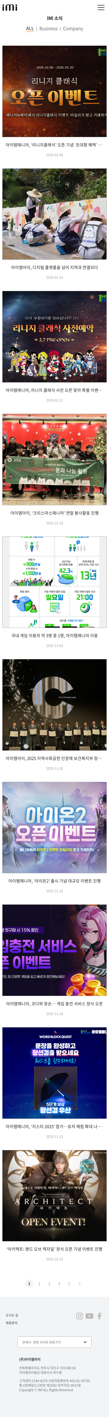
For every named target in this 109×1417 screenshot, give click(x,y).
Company (73, 28)
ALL (30, 28)
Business (48, 28)
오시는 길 (12, 1315)
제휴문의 (12, 1322)
